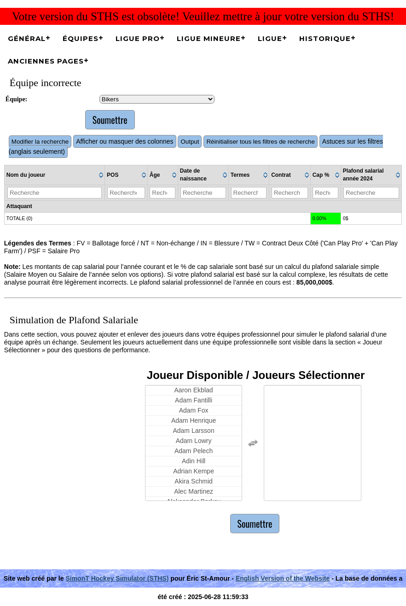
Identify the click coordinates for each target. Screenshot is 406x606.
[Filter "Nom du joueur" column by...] (54, 192)
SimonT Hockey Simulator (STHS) (116, 578)
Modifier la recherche (40, 141)
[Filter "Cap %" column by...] (325, 192)
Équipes (81, 38)
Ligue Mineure (209, 38)
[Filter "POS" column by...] (126, 192)
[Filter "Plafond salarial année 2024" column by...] (371, 192)
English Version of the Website (283, 578)
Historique (325, 38)
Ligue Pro (138, 38)
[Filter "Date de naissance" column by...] (203, 192)
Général (27, 38)
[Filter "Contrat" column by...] (290, 192)
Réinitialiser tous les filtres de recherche (260, 141)
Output (189, 141)
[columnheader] (55, 175)
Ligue (270, 38)
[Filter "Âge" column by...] (162, 192)
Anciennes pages (46, 61)
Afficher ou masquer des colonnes (124, 141)
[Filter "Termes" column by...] (249, 192)
